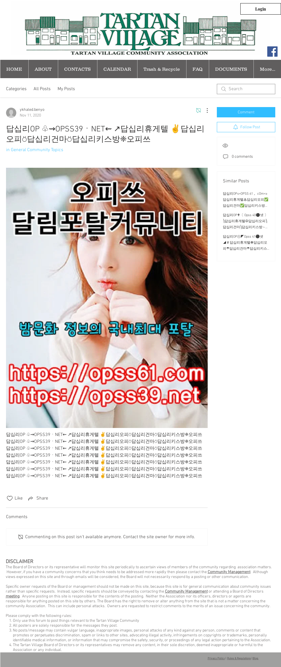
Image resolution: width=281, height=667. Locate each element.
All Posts (42, 89)
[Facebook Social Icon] (272, 51)
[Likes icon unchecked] (9, 498)
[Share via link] (37, 498)
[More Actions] (204, 110)
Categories (16, 89)
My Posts (66, 89)
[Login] (260, 9)
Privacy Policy (216, 658)
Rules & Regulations (239, 658)
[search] (246, 89)
